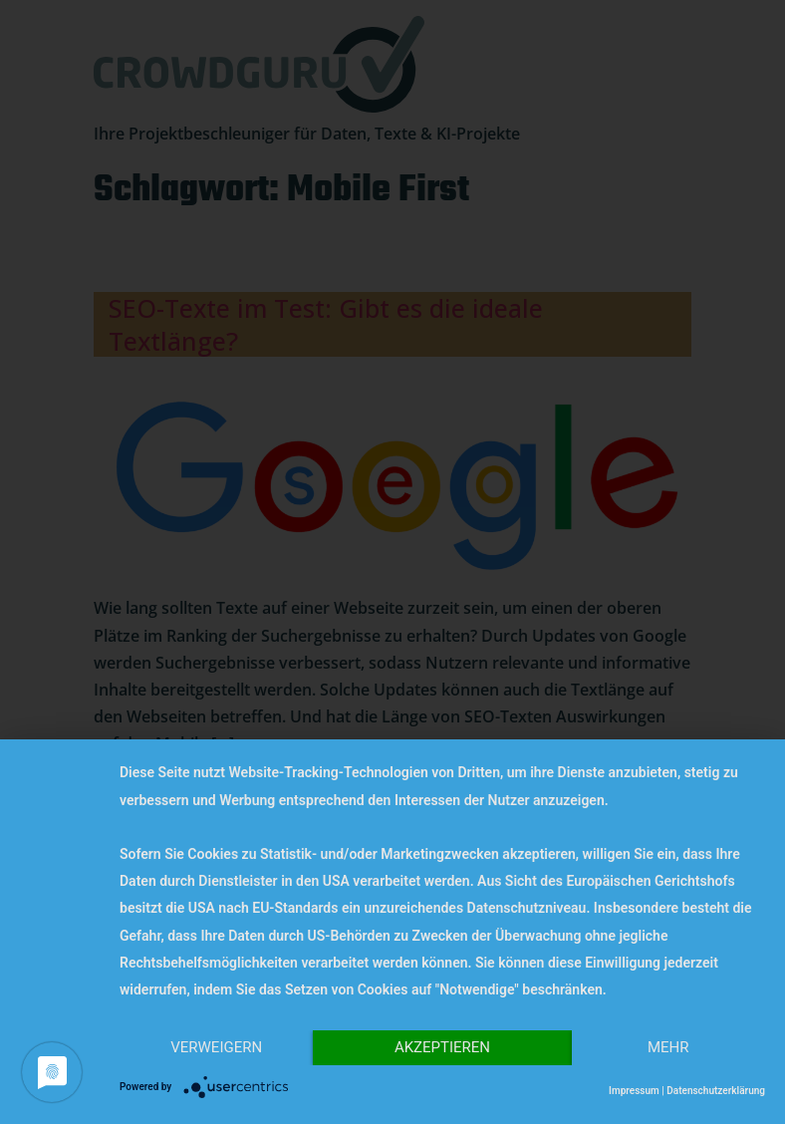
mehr (668, 1047)
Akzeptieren (442, 1047)
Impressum (634, 1090)
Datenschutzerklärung (715, 1090)
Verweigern (216, 1047)
